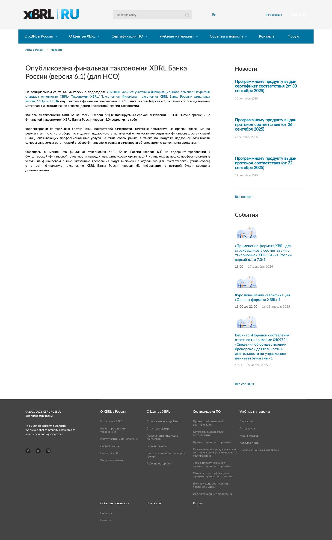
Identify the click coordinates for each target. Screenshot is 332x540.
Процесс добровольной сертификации (208, 431)
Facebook (27, 458)
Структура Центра (158, 436)
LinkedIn (48, 458)
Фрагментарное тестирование (212, 450)
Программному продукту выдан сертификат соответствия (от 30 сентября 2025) (266, 94)
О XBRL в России (38, 44)
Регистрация (280, 18)
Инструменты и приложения (119, 446)
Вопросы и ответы (112, 468)
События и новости (226, 44)
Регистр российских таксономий (113, 438)
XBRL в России (34, 57)
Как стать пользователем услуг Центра (167, 463)
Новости (56, 57)
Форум (293, 44)
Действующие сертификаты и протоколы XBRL (212, 493)
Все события (244, 392)
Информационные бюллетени (212, 501)
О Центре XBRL (82, 44)
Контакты (267, 44)
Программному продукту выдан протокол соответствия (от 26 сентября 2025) (265, 132)
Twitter (38, 458)
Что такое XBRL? (111, 429)
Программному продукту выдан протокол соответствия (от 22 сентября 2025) (265, 171)
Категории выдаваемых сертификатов (208, 441)
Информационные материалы (259, 457)
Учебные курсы (249, 443)
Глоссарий (246, 429)
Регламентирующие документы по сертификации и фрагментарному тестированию (215, 460)
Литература (247, 436)
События (106, 521)
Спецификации (110, 453)
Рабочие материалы (159, 471)
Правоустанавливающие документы (162, 445)
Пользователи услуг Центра (165, 429)
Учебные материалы (176, 44)
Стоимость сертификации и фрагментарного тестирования (213, 483)
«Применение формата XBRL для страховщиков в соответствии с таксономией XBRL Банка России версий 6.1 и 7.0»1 (263, 260)
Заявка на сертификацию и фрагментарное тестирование (212, 472)
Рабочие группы (157, 453)
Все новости (244, 204)
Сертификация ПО (127, 44)
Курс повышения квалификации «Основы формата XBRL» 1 (262, 305)
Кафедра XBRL (249, 450)
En (215, 18)
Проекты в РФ (109, 461)
